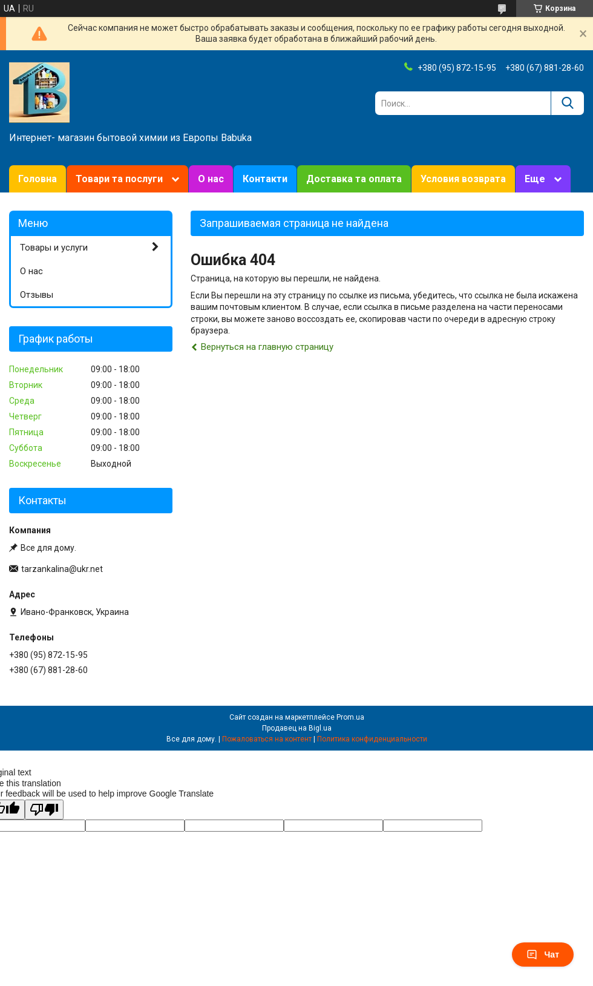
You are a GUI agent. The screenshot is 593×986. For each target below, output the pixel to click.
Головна (37, 179)
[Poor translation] (44, 810)
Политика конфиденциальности (372, 739)
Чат (542, 954)
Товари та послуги (119, 179)
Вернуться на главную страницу (267, 346)
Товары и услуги (54, 247)
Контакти (265, 179)
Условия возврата (463, 179)
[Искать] (567, 103)
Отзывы (36, 294)
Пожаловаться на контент (267, 739)
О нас (211, 179)
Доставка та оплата (354, 179)
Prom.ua (350, 717)
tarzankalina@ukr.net (62, 569)
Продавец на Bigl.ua (297, 728)
